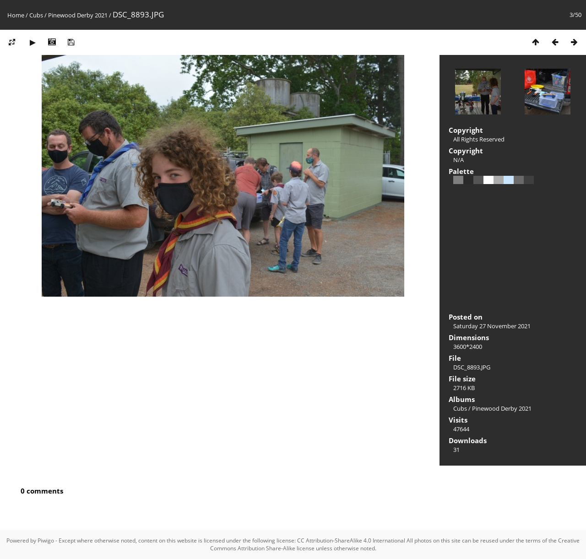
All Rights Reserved (479, 139)
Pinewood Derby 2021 (78, 15)
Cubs (36, 15)
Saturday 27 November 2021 (492, 326)
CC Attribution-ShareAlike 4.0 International (351, 540)
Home (15, 15)
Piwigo (46, 540)
